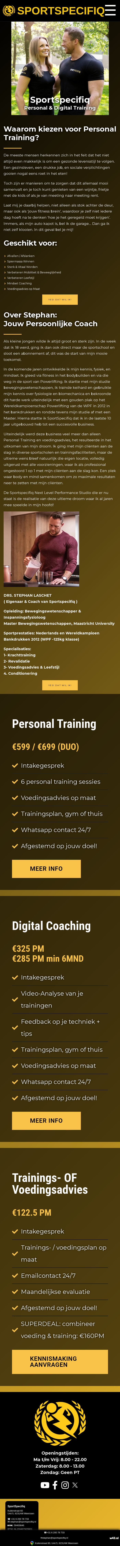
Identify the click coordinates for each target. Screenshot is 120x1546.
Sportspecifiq (51, 10)
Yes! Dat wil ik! (60, 299)
